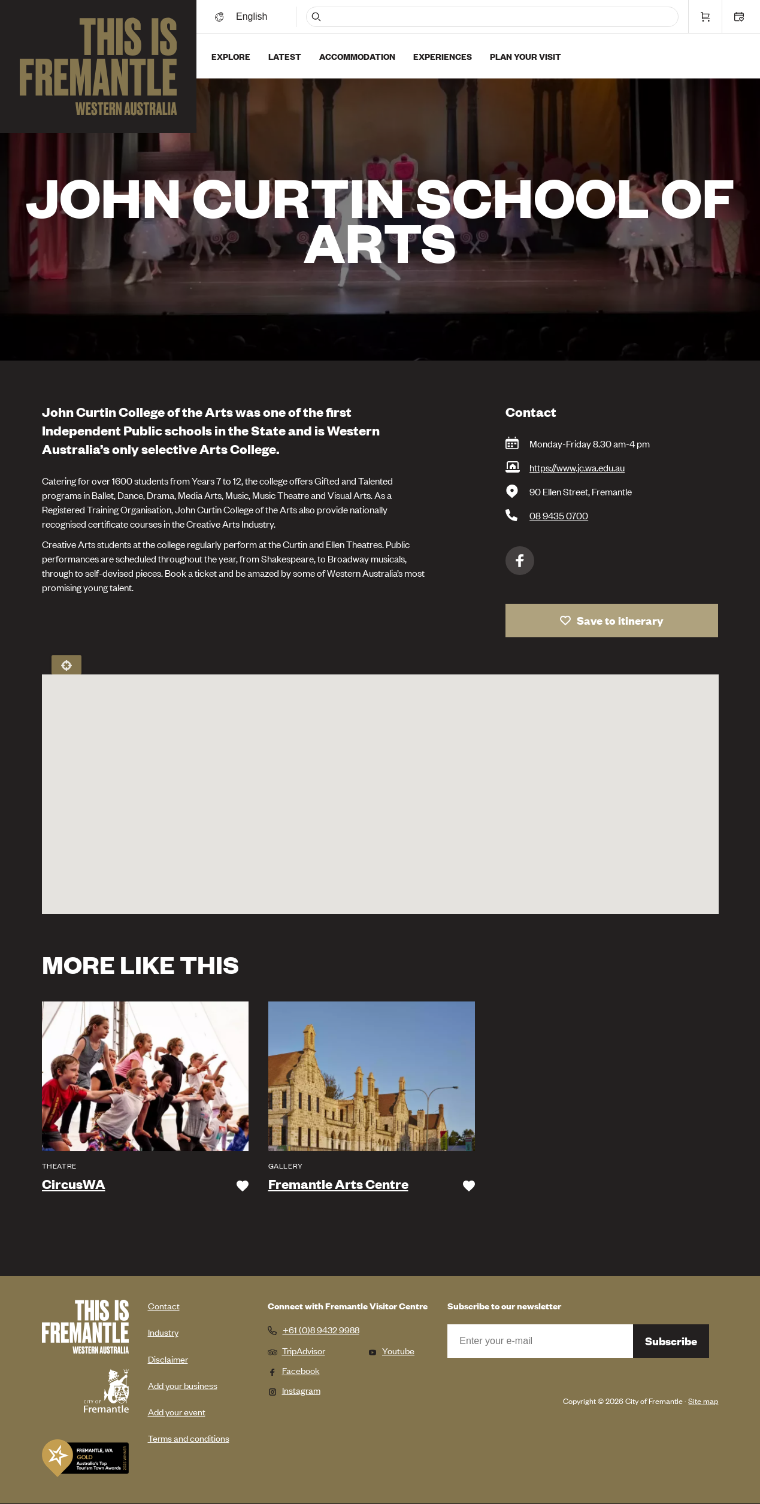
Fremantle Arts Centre (338, 1184)
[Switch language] (253, 16)
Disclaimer (168, 1358)
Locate (66, 664)
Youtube (391, 1350)
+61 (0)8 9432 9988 (321, 1329)
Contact (164, 1305)
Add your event (176, 1411)
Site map (703, 1400)
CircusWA (73, 1184)
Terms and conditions (188, 1438)
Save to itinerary (620, 620)
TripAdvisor (296, 1350)
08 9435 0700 (558, 515)
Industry (163, 1332)
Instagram (294, 1390)
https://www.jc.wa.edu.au (577, 467)
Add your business (182, 1385)
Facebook (519, 560)
